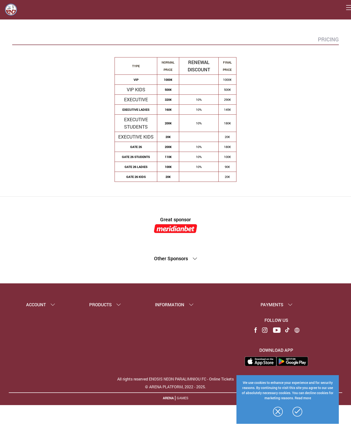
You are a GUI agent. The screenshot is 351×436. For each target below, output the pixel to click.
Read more (303, 398)
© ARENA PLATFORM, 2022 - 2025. (175, 386)
